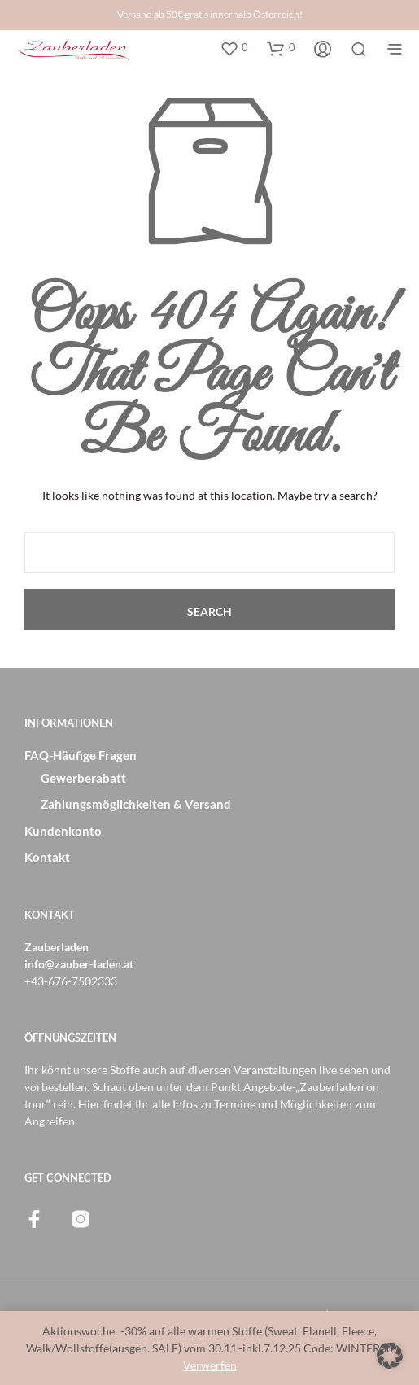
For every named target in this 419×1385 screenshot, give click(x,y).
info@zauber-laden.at (78, 964)
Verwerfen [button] (210, 1365)
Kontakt (47, 857)
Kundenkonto (63, 831)
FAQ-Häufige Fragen (80, 755)
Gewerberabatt (83, 778)
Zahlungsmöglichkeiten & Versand (136, 804)
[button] (234, 48)
